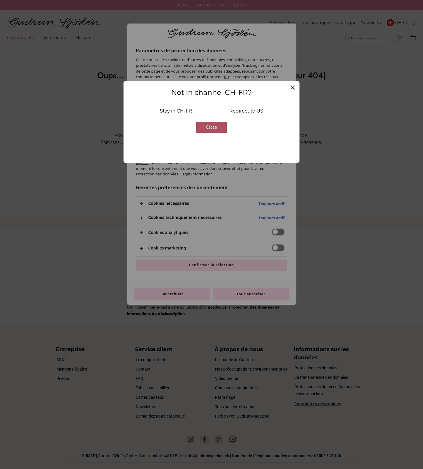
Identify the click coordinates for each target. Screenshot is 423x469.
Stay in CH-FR (176, 72)
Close (211, 88)
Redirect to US (246, 72)
